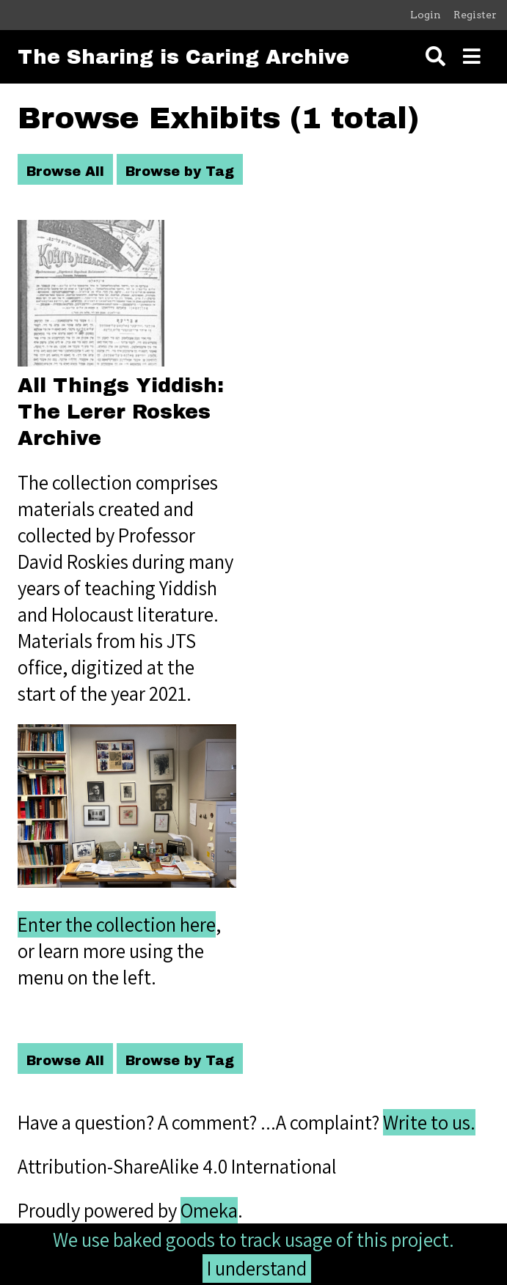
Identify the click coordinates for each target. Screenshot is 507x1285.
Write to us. (429, 1122)
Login (425, 15)
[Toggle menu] (471, 57)
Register (475, 15)
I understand (257, 1268)
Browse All (65, 171)
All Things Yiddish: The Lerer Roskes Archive (121, 412)
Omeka (209, 1210)
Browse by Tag (179, 171)
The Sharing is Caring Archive (183, 57)
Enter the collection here (117, 924)
